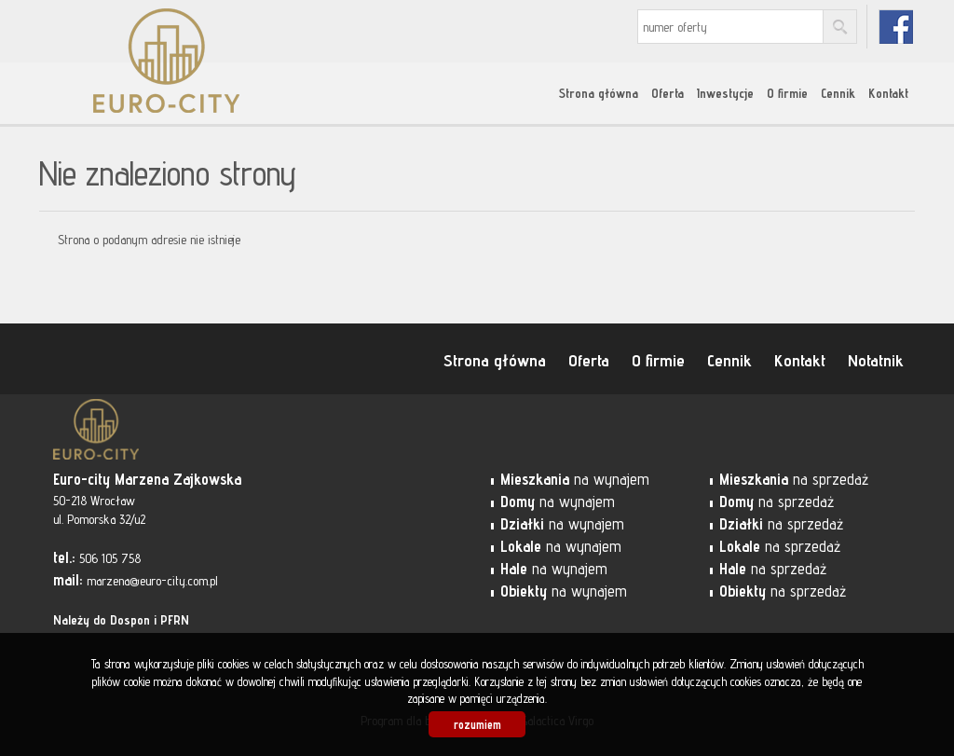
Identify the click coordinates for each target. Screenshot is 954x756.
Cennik (838, 93)
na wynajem (574, 479)
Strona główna (598, 93)
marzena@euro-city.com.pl (152, 580)
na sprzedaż (793, 479)
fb (896, 26)
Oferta (667, 93)
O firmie (787, 93)
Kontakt (888, 93)
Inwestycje (725, 93)
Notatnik (876, 360)
